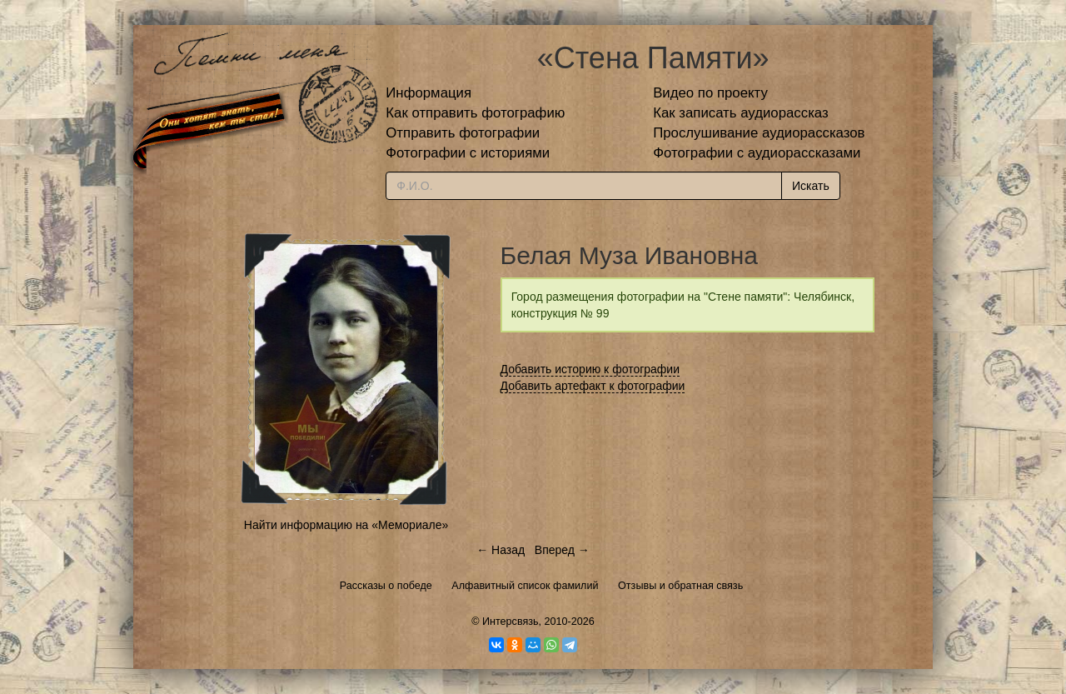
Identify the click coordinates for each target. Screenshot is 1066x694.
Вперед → (562, 550)
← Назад (500, 550)
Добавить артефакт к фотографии (593, 385)
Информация (428, 93)
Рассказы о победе (386, 586)
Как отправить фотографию (475, 113)
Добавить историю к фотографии (590, 369)
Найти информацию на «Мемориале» (346, 525)
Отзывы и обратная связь (680, 586)
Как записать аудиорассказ (741, 113)
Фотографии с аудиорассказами (756, 153)
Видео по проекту (710, 93)
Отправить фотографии (463, 133)
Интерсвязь (510, 621)
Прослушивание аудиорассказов (758, 133)
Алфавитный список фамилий (524, 586)
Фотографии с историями (468, 153)
